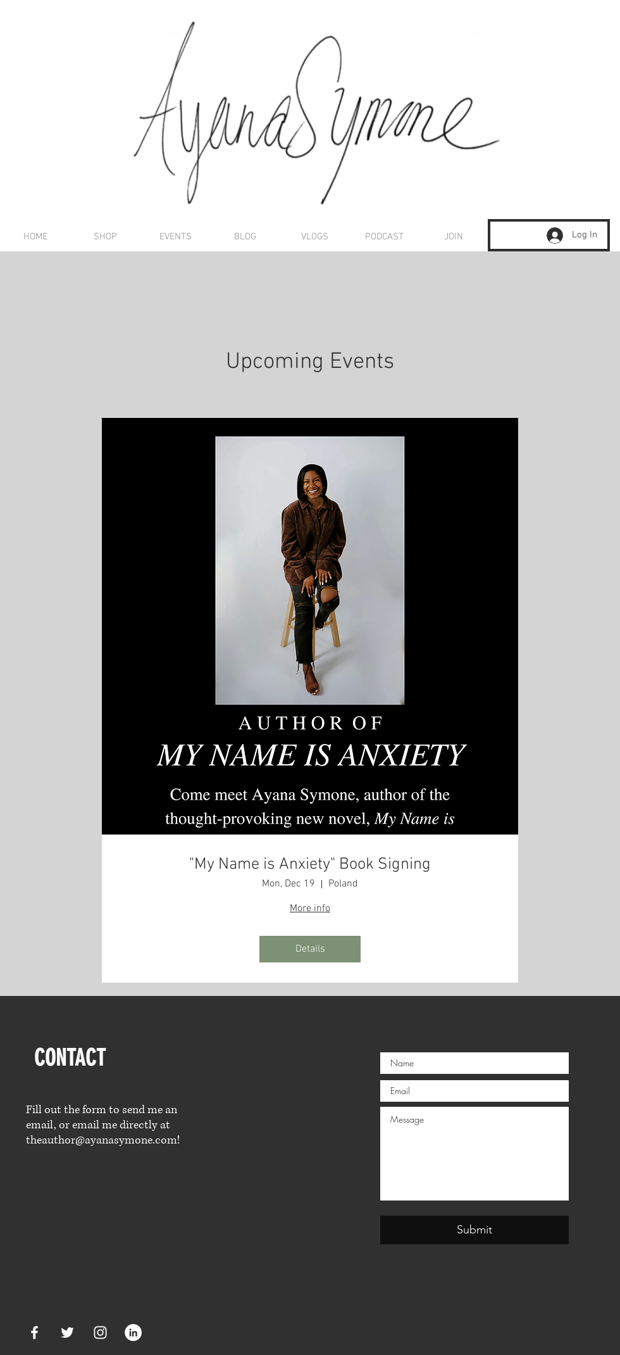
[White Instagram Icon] (100, 1332)
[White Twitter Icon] (67, 1332)
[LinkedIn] (133, 1332)
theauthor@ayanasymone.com (101, 1140)
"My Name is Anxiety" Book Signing (310, 864)
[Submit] (474, 1230)
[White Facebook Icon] (34, 1332)
